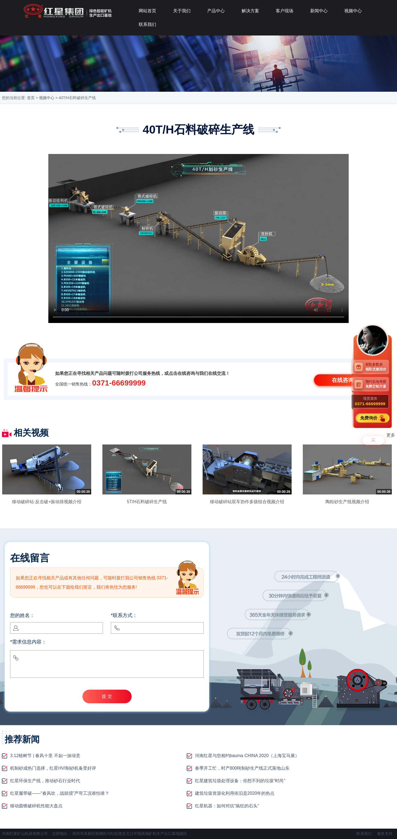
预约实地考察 (377, 384)
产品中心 (216, 10)
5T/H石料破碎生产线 (147, 501)
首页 (31, 98)
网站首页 (147, 10)
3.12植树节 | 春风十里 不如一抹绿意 (45, 755)
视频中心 (353, 10)
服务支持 (384, 833)
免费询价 (369, 418)
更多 (390, 435)
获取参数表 (377, 367)
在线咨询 (343, 380)
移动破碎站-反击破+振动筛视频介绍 (47, 501)
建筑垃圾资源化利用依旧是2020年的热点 (235, 793)
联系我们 (147, 24)
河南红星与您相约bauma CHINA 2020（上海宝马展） (247, 755)
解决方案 (250, 10)
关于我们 (182, 10)
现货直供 (370, 401)
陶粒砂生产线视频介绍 (347, 501)
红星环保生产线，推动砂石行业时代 (45, 780)
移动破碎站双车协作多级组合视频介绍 (247, 501)
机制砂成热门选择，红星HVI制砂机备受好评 (53, 768)
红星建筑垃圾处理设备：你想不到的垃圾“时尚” (240, 780)
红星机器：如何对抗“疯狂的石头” (227, 806)
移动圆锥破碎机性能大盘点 (36, 806)
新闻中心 (319, 10)
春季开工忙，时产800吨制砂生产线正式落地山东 (242, 768)
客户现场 (284, 10)
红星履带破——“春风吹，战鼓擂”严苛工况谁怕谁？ (59, 793)
